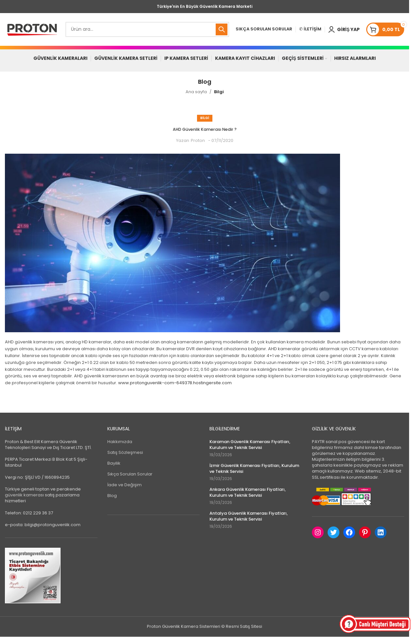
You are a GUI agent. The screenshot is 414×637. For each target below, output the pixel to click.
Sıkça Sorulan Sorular (130, 474)
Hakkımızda (119, 442)
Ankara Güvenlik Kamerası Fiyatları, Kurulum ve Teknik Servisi (247, 493)
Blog (112, 496)
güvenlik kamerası (24, 495)
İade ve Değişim (124, 485)
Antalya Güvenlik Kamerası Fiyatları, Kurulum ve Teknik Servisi (248, 517)
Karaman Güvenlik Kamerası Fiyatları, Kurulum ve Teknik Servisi (249, 445)
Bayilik (113, 463)
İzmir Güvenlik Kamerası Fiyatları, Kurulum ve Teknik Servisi (254, 469)
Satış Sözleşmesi (125, 453)
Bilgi (219, 92)
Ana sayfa (196, 92)
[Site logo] (32, 29)
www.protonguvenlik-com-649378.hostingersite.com (175, 383)
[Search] (147, 29)
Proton (198, 141)
